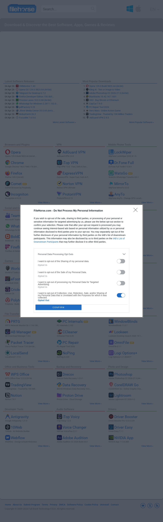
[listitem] (81, 254)
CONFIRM (58, 307)
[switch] (121, 261)
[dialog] (81, 261)
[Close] (137, 211)
